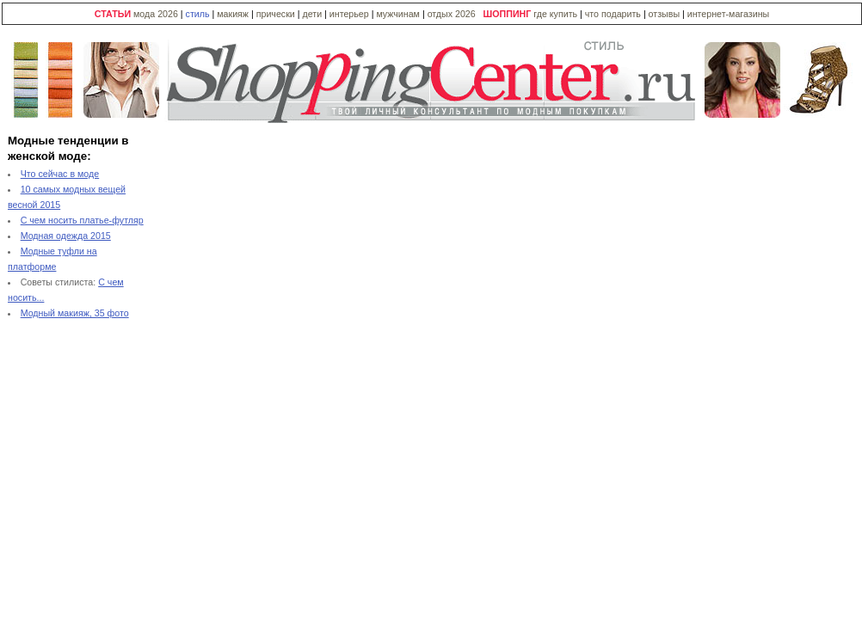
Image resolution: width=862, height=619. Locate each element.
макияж (233, 14)
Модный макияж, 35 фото (75, 313)
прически (275, 14)
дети (312, 14)
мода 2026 (155, 14)
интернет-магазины (728, 14)
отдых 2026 (452, 14)
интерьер (349, 14)
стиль (198, 14)
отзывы (664, 14)
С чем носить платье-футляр (82, 220)
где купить (556, 14)
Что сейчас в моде (60, 174)
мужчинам (398, 14)
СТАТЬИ (113, 14)
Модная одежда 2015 (66, 235)
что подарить (614, 14)
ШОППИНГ (507, 14)
